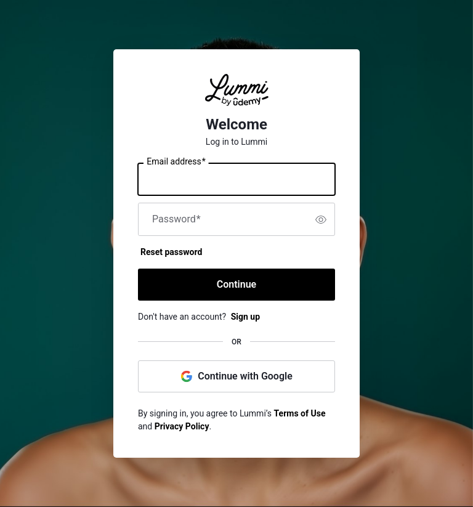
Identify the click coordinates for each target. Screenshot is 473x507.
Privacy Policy (182, 426)
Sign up (245, 317)
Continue (236, 284)
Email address (176, 162)
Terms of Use (300, 413)
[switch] (320, 219)
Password (176, 219)
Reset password (171, 252)
